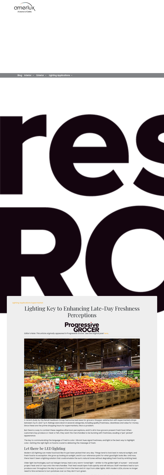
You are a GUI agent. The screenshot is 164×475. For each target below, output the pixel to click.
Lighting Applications (61, 75)
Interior (29, 75)
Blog (20, 75)
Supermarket (37, 302)
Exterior (41, 75)
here (106, 333)
